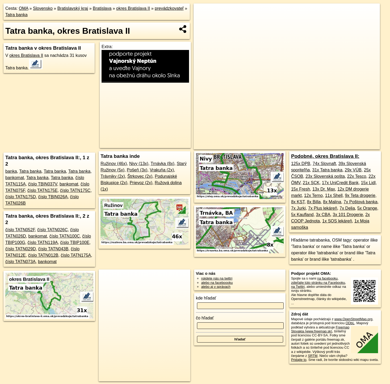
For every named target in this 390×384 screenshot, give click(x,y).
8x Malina (332, 202)
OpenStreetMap (256, 145)
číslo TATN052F (20, 229)
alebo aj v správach (215, 287)
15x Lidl (368, 182)
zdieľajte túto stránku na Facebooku (318, 283)
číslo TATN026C (52, 229)
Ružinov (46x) (113, 163)
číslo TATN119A (43, 242)
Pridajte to (299, 360)
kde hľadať (206, 298)
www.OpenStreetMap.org (353, 319)
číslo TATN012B (43, 255)
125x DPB (300, 163)
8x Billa (314, 202)
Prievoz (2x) (141, 182)
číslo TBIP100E (74, 242)
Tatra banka (16, 14)
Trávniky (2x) (112, 176)
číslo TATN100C (64, 236)
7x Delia (347, 208)
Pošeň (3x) (137, 170)
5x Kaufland (302, 214)
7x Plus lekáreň (322, 208)
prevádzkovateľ (169, 8)
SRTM (312, 356)
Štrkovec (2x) (139, 176)
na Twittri (298, 287)
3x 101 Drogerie (348, 214)
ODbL (350, 323)
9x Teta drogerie (360, 195)
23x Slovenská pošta (325, 176)
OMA (23, 8)
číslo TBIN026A (53, 197)
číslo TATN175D (20, 197)
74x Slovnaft (324, 163)
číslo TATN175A (76, 255)
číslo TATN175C (75, 190)
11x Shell (334, 195)
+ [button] (202, 12)
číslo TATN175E (42, 190)
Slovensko (43, 8)
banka (11, 171)
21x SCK (311, 182)
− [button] (202, 21)
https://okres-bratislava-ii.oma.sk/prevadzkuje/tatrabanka (340, 145)
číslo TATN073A (20, 261)
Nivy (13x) (138, 163)
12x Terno (313, 195)
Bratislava (102, 8)
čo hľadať (205, 318)
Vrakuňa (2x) (162, 170)
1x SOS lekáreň (337, 221)
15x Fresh (300, 189)
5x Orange (367, 208)
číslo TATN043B (53, 249)
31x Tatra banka (327, 170)
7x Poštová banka (360, 202)
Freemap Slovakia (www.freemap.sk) (320, 329)
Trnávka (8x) (162, 163)
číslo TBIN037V (42, 184)
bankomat (14, 177)
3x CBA (323, 214)
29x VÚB (353, 170)
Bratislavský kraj (72, 8)
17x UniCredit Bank (340, 182)
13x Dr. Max (323, 189)
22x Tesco (356, 176)
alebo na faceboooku (217, 283)
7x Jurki (298, 208)
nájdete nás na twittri (216, 278)
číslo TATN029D (20, 249)
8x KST (298, 202)
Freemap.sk (284, 145)
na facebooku (327, 278)
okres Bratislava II (133, 8)
